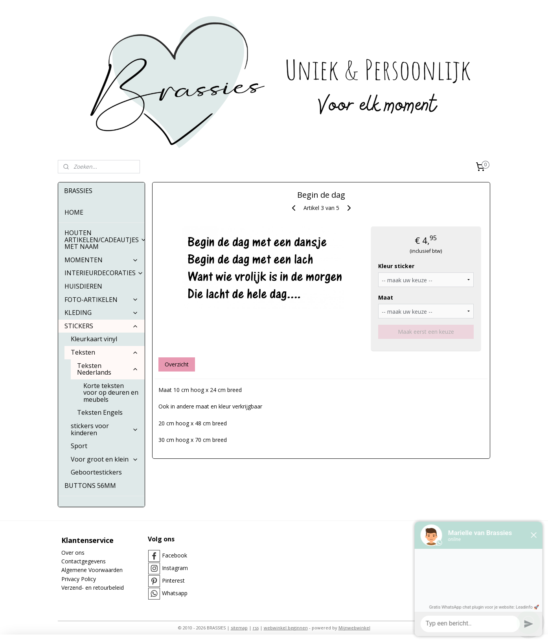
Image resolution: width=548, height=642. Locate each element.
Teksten (104, 352)
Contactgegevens (83, 561)
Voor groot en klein (104, 459)
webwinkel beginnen (286, 628)
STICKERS (101, 326)
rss (256, 628)
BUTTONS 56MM (90, 485)
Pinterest (173, 580)
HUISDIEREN (83, 286)
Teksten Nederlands (107, 369)
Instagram (175, 568)
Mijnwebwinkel (354, 628)
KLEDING (101, 312)
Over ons (73, 552)
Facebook (174, 555)
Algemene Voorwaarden (92, 570)
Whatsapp (175, 593)
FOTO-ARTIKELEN (101, 299)
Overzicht (176, 364)
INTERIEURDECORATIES (103, 273)
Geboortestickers (96, 472)
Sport (79, 445)
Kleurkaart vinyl (94, 339)
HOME (73, 212)
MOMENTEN (101, 260)
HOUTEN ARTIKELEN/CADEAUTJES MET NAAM (104, 239)
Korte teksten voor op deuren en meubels (110, 392)
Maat (385, 297)
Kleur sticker (396, 266)
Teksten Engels (100, 412)
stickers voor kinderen (104, 429)
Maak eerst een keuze (426, 331)
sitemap (239, 628)
